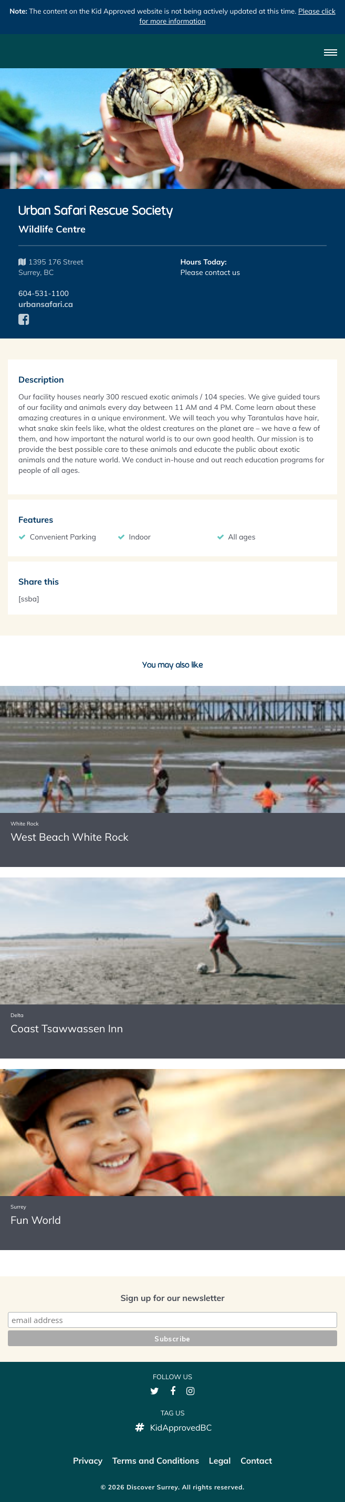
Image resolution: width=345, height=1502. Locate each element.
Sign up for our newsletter (172, 1298)
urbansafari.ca (45, 304)
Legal (220, 1460)
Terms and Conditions (156, 1460)
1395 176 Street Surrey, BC (50, 267)
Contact (256, 1460)
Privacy (87, 1460)
